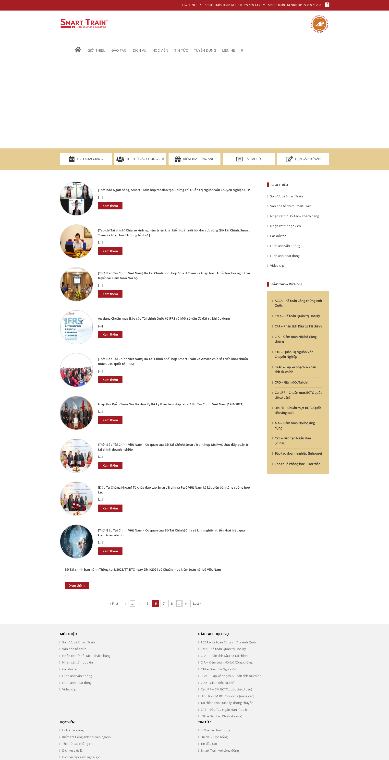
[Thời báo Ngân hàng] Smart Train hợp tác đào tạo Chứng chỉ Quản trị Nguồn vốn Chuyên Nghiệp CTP (174, 190)
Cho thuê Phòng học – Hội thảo (297, 464)
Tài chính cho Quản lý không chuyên (227, 702)
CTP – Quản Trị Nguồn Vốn (220, 669)
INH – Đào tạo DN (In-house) (221, 716)
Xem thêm (110, 206)
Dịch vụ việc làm (73, 750)
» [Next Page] (186, 603)
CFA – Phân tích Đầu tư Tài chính (298, 326)
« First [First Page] (114, 603)
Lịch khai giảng (86, 159)
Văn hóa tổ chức (74, 649)
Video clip (277, 265)
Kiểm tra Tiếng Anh (195, 159)
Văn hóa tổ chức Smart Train (291, 206)
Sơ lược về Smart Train (286, 196)
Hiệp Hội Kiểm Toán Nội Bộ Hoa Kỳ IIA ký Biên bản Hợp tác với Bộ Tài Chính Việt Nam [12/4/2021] (170, 404)
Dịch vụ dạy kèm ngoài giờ (81, 757)
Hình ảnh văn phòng (285, 245)
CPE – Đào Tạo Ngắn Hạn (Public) (224, 709)
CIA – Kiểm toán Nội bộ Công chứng (227, 662)
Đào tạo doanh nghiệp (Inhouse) (298, 453)
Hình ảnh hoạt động (285, 255)
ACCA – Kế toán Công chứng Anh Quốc (228, 642)
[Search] (242, 50)
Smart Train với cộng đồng (220, 750)
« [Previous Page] (125, 603)
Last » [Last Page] (197, 603)
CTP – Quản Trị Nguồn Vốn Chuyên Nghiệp (294, 354)
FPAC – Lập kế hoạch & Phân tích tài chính (231, 676)
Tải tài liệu (249, 159)
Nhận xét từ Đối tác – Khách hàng (294, 216)
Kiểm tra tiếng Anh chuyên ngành (86, 737)
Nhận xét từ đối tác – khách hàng (86, 655)
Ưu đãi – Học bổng (214, 737)
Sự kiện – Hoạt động (215, 730)
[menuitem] (80, 50)
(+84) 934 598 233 (308, 4)
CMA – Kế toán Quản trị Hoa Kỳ (297, 316)
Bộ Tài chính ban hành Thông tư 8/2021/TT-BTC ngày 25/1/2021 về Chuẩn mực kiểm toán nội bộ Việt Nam (143, 569)
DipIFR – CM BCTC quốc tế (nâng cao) (227, 696)
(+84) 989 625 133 (247, 4)
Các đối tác (278, 236)
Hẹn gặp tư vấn (303, 159)
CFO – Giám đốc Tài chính (293, 382)
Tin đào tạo (209, 743)
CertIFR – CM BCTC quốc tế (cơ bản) (226, 689)
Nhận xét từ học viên (285, 226)
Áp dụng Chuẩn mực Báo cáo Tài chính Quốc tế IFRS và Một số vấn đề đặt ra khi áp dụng (164, 318)
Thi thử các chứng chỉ (140, 159)
